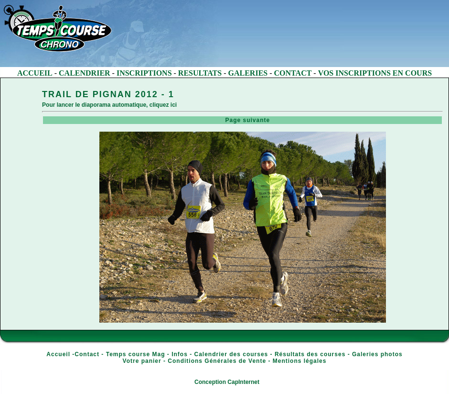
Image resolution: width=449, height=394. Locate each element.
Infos (179, 354)
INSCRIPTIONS (144, 73)
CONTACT (293, 73)
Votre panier (142, 361)
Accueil (58, 354)
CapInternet (243, 382)
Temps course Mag (135, 354)
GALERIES (248, 73)
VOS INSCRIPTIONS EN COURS (375, 73)
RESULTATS (200, 73)
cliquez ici (163, 104)
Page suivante (243, 120)
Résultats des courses (310, 354)
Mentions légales (300, 361)
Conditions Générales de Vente (217, 361)
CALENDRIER (84, 73)
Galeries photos (377, 354)
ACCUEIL (35, 73)
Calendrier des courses (231, 354)
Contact (87, 354)
